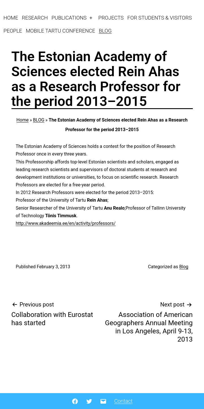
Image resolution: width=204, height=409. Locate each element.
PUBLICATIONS (69, 18)
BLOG (105, 31)
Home (22, 120)
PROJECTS (111, 18)
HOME (10, 18)
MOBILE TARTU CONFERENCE (60, 31)
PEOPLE (12, 31)
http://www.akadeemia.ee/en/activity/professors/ (66, 223)
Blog (183, 266)
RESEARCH (35, 18)
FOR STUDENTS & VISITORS (159, 18)
